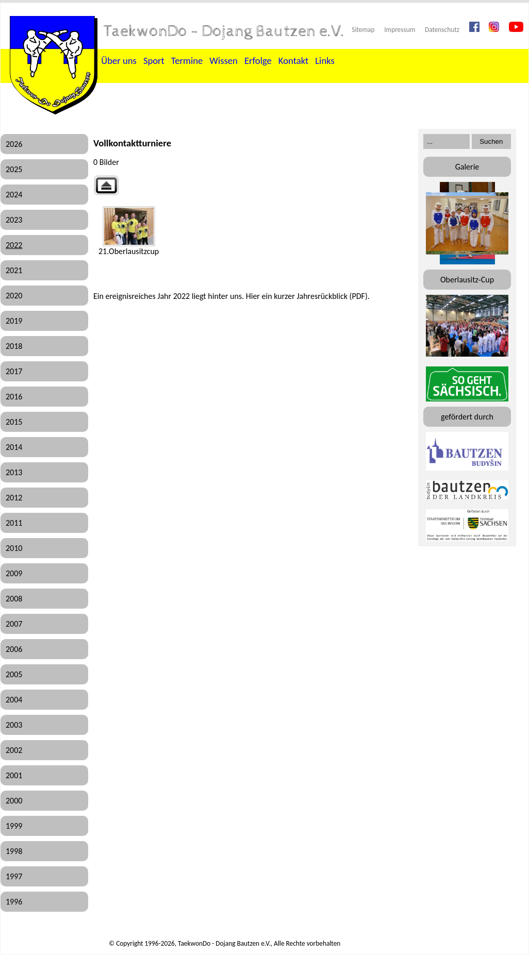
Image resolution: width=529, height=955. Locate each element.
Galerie (467, 167)
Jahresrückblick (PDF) (331, 296)
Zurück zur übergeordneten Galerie (106, 185)
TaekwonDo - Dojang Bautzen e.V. (224, 31)
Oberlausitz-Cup (467, 279)
